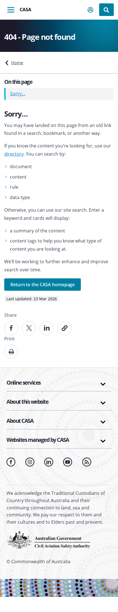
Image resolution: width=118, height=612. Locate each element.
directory (14, 154)
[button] (90, 9)
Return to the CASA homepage (42, 284)
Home (17, 62)
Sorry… (17, 94)
